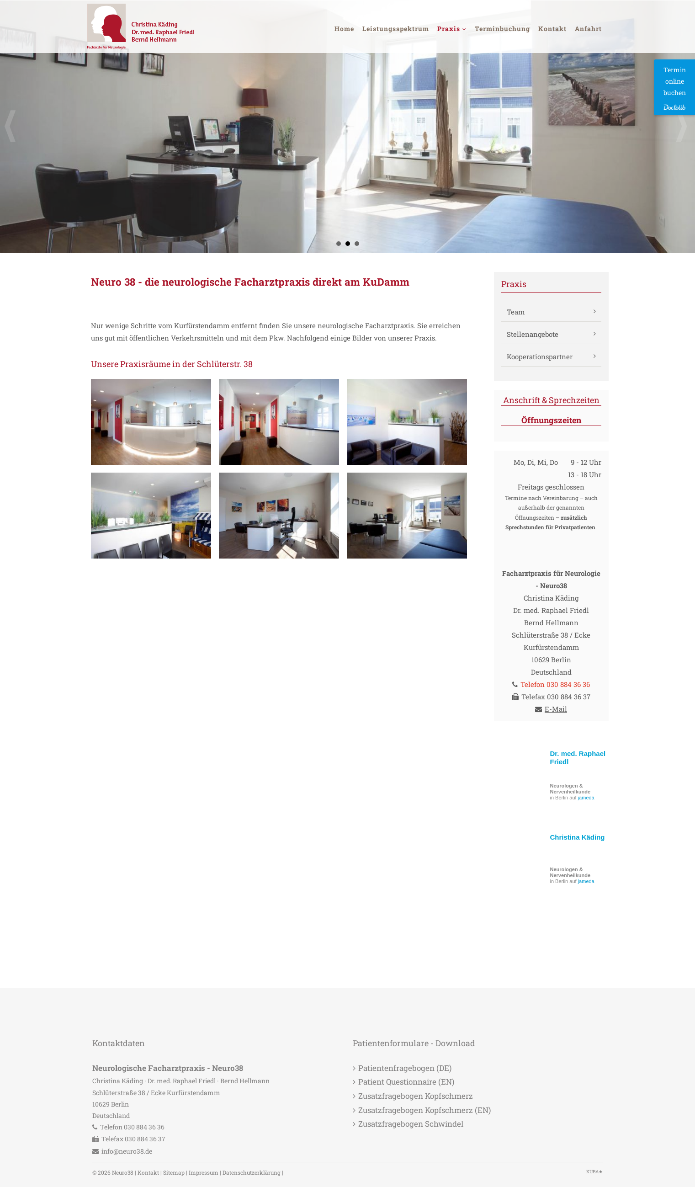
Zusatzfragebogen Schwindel (410, 1123)
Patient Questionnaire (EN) (406, 1081)
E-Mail (556, 708)
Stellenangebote (532, 334)
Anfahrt (588, 28)
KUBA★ (594, 1172)
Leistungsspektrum (395, 28)
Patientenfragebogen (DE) (404, 1068)
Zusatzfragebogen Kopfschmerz (415, 1096)
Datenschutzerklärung (252, 1172)
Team (516, 311)
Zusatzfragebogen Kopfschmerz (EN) (424, 1110)
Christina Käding (577, 837)
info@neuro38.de (126, 1151)
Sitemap (174, 1172)
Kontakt (552, 28)
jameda (586, 797)
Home (344, 28)
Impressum (203, 1172)
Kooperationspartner (540, 356)
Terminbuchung (502, 28)
